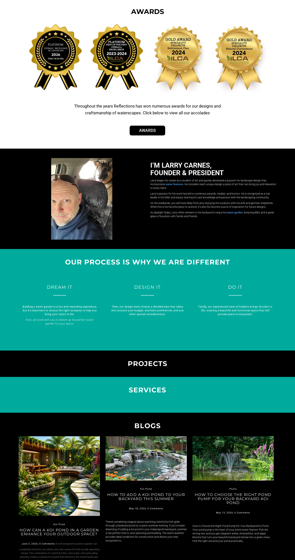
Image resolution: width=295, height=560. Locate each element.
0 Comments (47, 550)
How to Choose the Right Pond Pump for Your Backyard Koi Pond (233, 500)
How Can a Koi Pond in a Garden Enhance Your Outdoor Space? (59, 535)
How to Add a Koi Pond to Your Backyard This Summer (146, 500)
